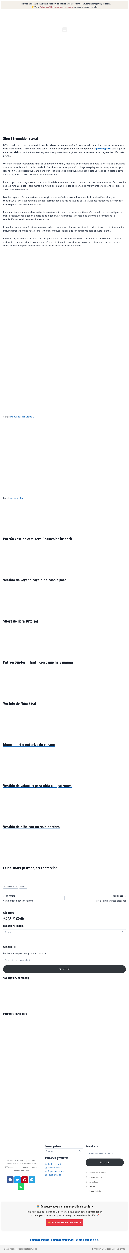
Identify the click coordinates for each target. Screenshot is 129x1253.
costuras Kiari (17, 497)
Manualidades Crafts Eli (22, 416)
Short (23, 886)
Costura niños (10, 886)
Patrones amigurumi (62, 1239)
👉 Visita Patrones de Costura (64, 1222)
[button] (64, 29)
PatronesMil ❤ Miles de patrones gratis (108, 1249)
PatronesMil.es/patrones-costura (56, 7)
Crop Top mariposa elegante (96, 898)
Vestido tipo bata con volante (32, 898)
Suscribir (64, 969)
